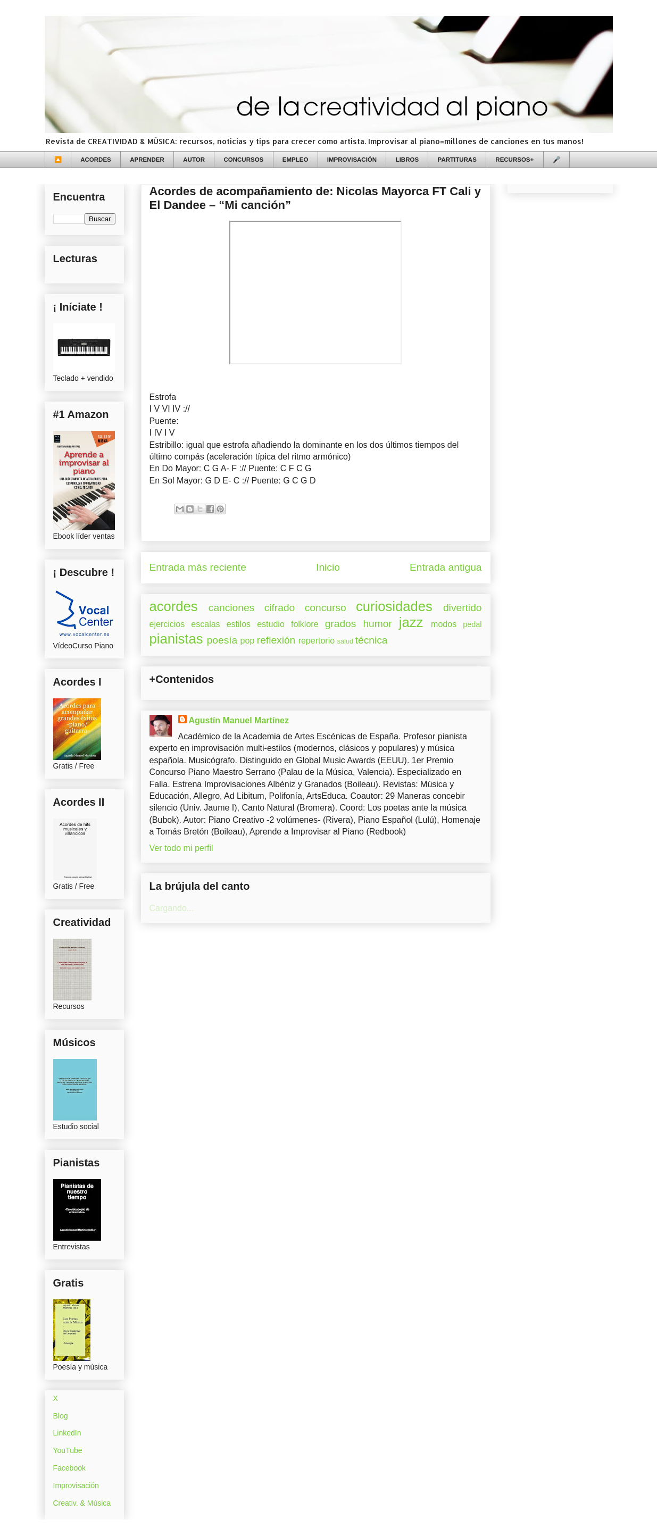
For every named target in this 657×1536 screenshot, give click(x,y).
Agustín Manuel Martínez (239, 720)
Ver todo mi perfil (181, 848)
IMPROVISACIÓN (352, 159)
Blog (60, 1416)
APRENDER (147, 159)
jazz (411, 622)
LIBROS (407, 159)
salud (345, 641)
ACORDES (95, 159)
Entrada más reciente (197, 567)
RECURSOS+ (514, 159)
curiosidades (394, 606)
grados (340, 623)
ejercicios (167, 624)
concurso (325, 607)
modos (443, 624)
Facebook (69, 1468)
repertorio (316, 640)
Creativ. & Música (82, 1503)
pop (247, 640)
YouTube (67, 1450)
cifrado (279, 607)
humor (377, 623)
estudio (271, 624)
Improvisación (76, 1485)
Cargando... (171, 908)
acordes (173, 606)
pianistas (176, 638)
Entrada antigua (445, 567)
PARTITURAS (457, 159)
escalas (205, 624)
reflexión (276, 640)
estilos (239, 624)
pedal (472, 624)
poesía (222, 640)
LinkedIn (67, 1433)
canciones (231, 607)
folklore (305, 624)
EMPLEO (295, 159)
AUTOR (194, 159)
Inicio (328, 567)
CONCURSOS (244, 159)
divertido (462, 607)
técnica (371, 640)
